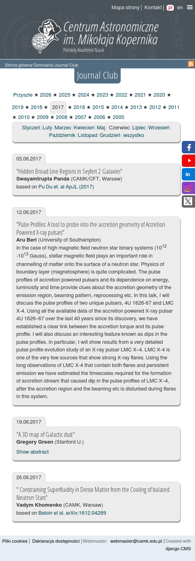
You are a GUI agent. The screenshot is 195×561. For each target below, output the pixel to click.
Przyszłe (22, 95)
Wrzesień (158, 128)
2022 (120, 95)
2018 (36, 107)
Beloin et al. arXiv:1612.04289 (72, 513)
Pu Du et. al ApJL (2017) (66, 187)
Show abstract (32, 452)
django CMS (178, 549)
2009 (42, 117)
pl (170, 7)
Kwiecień (84, 128)
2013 (135, 107)
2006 (98, 117)
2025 (64, 95)
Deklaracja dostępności (56, 541)
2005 (117, 117)
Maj (101, 128)
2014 (116, 107)
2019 (18, 107)
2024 (82, 95)
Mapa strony (125, 7)
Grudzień (110, 135)
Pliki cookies (15, 541)
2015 (97, 107)
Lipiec (139, 128)
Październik (62, 135)
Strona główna (18, 65)
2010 (23, 117)
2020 (158, 95)
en (180, 7)
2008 (61, 117)
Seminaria (43, 65)
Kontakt (153, 7)
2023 (102, 95)
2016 (78, 107)
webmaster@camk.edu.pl (136, 541)
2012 (154, 107)
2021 (139, 95)
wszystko (133, 135)
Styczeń (31, 128)
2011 (173, 107)
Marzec (63, 128)
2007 (80, 117)
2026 (45, 95)
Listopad (88, 135)
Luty (47, 128)
